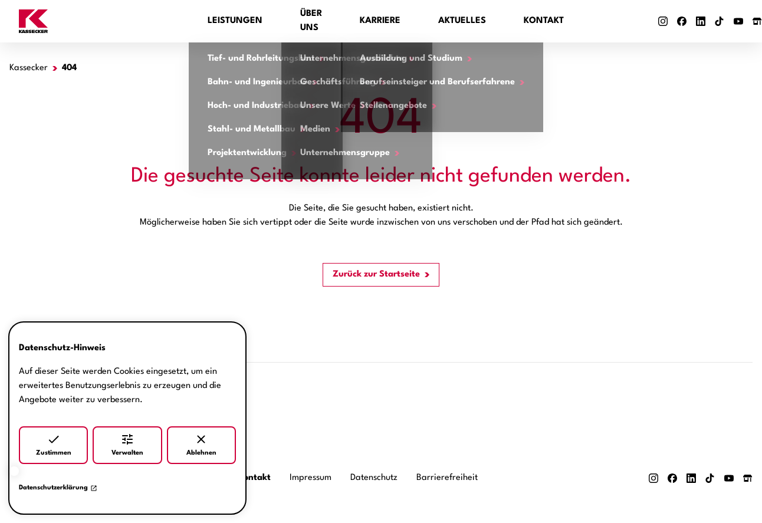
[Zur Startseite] (103, 21)
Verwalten (127, 444)
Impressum (310, 477)
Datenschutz (374, 477)
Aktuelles (462, 21)
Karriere (380, 21)
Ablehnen (201, 444)
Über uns (311, 20)
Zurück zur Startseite (376, 274)
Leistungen (235, 21)
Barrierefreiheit (447, 477)
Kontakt (544, 21)
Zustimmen (53, 444)
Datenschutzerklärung (58, 488)
